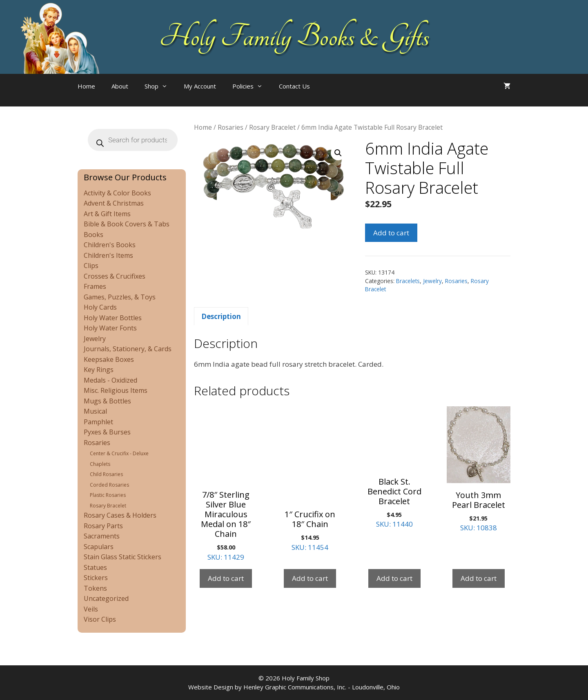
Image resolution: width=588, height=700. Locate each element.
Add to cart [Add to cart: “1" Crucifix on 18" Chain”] (310, 578)
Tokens (95, 588)
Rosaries (230, 127)
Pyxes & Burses (107, 432)
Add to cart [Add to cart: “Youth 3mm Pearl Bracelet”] (479, 578)
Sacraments (102, 536)
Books (93, 234)
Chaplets (100, 464)
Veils (91, 609)
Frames (95, 286)
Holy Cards (100, 307)
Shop (160, 86)
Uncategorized (106, 598)
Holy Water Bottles (113, 317)
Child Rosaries (106, 474)
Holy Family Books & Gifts (294, 37)
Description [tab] (221, 316)
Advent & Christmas (114, 203)
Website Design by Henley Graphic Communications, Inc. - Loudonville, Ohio (294, 687)
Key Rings (99, 369)
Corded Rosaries (109, 484)
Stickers (96, 577)
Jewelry (432, 281)
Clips (91, 265)
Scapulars (99, 546)
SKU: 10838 (478, 469)
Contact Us (294, 86)
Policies (251, 86)
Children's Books (110, 244)
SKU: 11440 (394, 467)
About (119, 86)
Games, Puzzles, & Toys (120, 296)
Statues (95, 567)
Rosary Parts (103, 525)
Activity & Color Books (117, 192)
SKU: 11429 (226, 484)
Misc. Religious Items (115, 390)
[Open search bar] (334, 94)
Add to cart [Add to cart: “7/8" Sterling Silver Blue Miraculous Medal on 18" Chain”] (226, 578)
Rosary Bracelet (272, 127)
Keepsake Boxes (109, 359)
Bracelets (408, 281)
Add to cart (391, 232)
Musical (95, 411)
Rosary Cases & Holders (120, 515)
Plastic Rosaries (108, 495)
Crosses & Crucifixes (114, 276)
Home (86, 86)
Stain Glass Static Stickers (122, 556)
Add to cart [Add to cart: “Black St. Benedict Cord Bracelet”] (394, 578)
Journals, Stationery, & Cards (128, 348)
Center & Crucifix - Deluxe (119, 453)
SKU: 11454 (310, 479)
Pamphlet (98, 421)
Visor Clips (100, 619)
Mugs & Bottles (107, 401)
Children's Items (108, 255)
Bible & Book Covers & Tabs (126, 223)
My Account (200, 86)
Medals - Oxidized (110, 380)
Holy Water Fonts (110, 327)
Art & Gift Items (107, 213)
